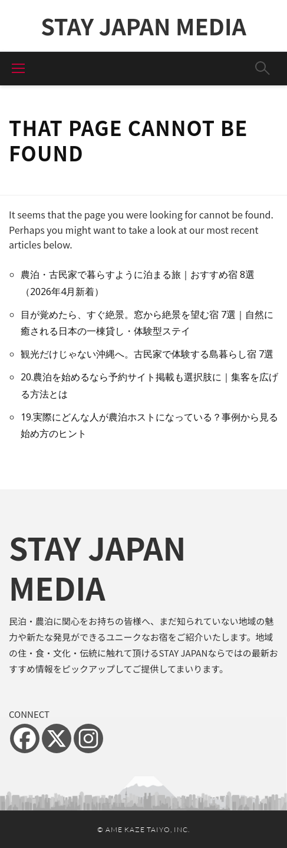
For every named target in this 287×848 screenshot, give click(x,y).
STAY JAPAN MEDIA (143, 25)
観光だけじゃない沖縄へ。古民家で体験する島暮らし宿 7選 (147, 353)
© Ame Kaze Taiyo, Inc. (143, 829)
